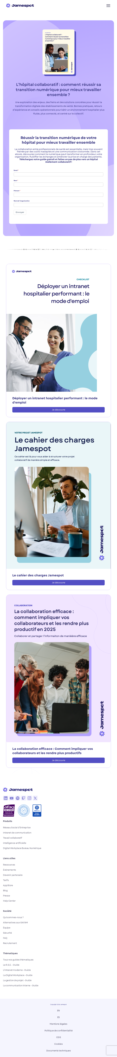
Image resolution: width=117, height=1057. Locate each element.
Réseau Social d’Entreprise (16, 827)
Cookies (58, 1043)
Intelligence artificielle (14, 843)
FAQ (5, 938)
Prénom (16, 191)
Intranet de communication (17, 832)
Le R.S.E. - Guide (11, 964)
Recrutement (10, 943)
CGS (58, 1037)
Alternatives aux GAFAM (15, 922)
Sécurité (7, 932)
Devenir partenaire (12, 875)
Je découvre (58, 409)
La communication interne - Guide (20, 985)
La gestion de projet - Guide (17, 980)
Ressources (9, 864)
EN (58, 1010)
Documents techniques (58, 1050)
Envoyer (20, 212)
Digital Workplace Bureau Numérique (22, 848)
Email (16, 170)
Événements (9, 869)
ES (58, 1017)
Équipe (6, 927)
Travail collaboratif (12, 837)
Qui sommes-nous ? (13, 917)
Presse (6, 895)
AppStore (8, 885)
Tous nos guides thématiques (18, 959)
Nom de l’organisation (22, 201)
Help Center (9, 900)
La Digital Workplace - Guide (17, 975)
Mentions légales (58, 1023)
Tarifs (6, 880)
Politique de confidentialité (58, 1030)
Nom (15, 181)
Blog (5, 890)
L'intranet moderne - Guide (17, 970)
